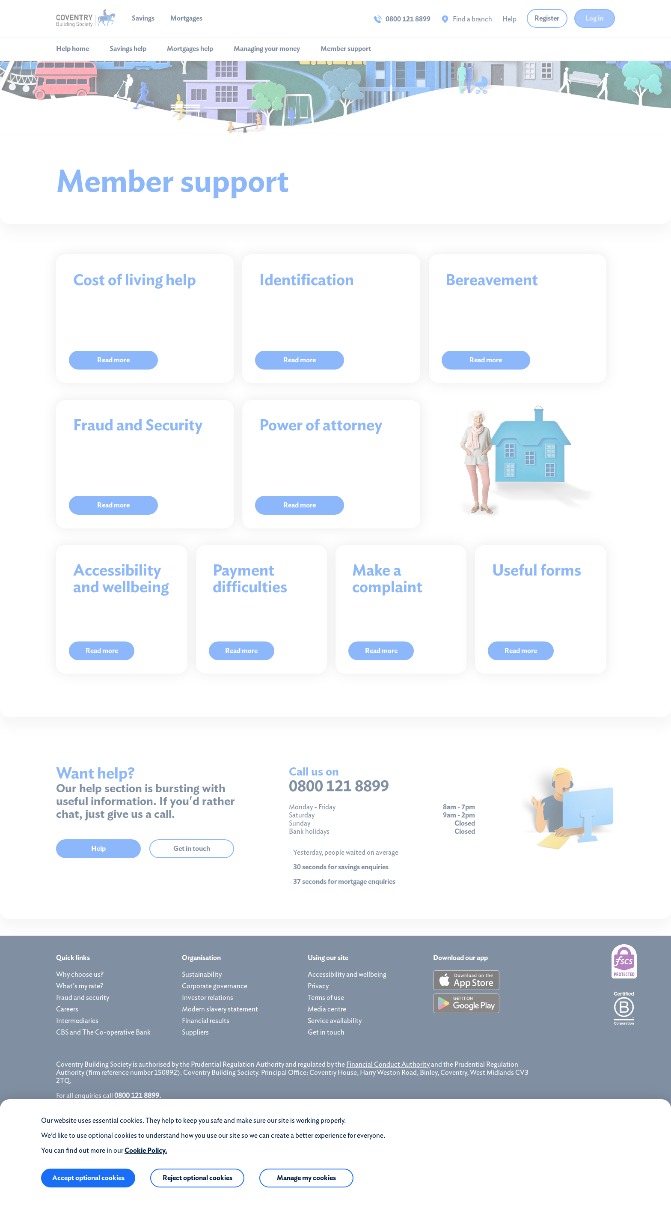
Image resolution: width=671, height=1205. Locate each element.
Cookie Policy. (146, 1150)
